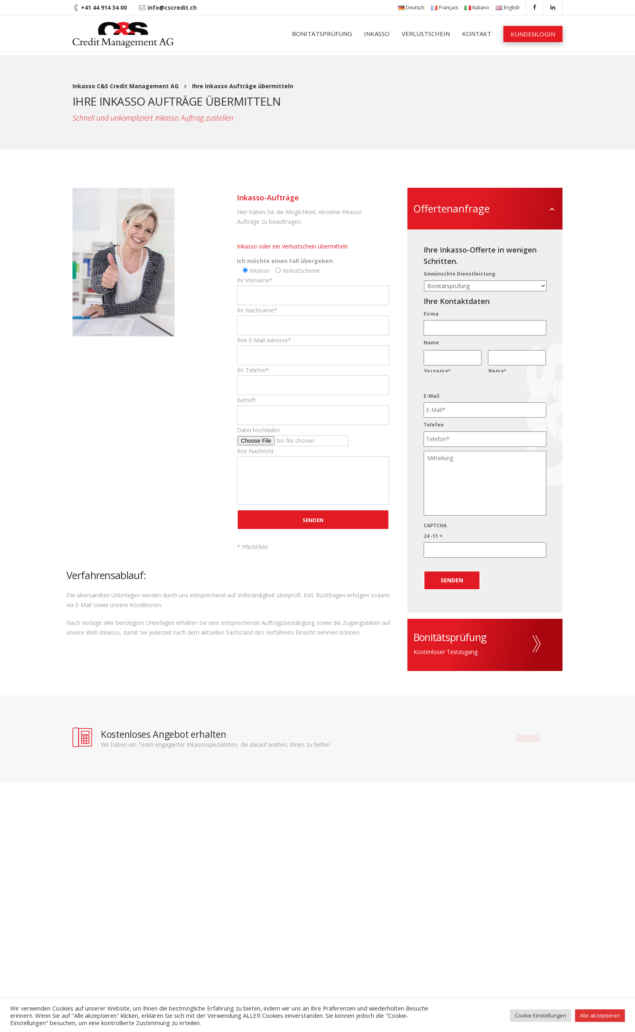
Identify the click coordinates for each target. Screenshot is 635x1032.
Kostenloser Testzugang (445, 652)
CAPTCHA (435, 525)
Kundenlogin (533, 34)
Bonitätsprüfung (322, 34)
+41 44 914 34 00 (104, 7)
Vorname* (437, 370)
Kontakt (476, 34)
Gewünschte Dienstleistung (459, 274)
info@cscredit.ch (172, 7)
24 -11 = (433, 536)
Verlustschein (426, 34)
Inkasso (377, 34)
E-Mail (431, 396)
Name (431, 343)
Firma (431, 314)
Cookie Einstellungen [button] (540, 1015)
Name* (497, 370)
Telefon (434, 425)
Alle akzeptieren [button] (600, 1015)
